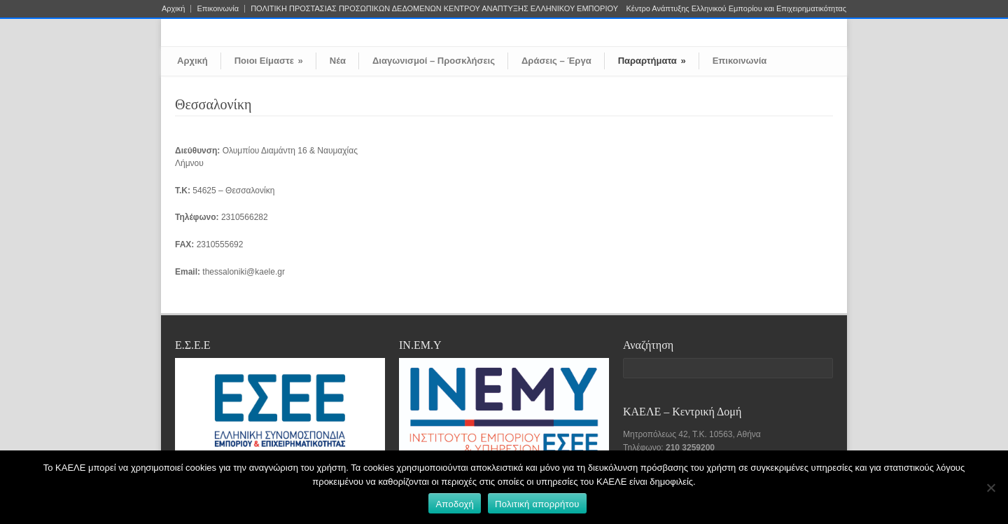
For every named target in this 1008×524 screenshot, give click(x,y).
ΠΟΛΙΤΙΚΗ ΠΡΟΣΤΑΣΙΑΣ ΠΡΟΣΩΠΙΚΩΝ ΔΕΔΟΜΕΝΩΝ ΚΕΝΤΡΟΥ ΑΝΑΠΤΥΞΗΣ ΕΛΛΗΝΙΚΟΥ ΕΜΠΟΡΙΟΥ (434, 9)
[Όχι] (990, 488)
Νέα (338, 60)
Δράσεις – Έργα (557, 60)
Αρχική (173, 9)
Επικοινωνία (218, 9)
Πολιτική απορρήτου (537, 504)
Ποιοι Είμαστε (268, 60)
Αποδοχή (454, 504)
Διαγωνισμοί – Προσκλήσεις (433, 60)
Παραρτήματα (652, 60)
